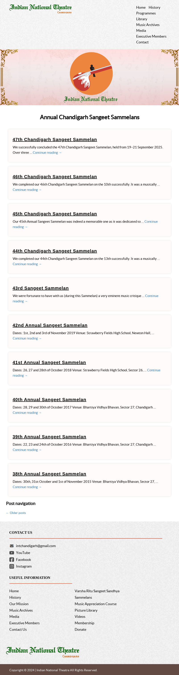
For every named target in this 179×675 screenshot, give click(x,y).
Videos (80, 616)
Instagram (24, 566)
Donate (80, 629)
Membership (84, 623)
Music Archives (21, 610)
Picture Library (86, 610)
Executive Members (24, 623)
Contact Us (18, 629)
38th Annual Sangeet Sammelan (49, 473)
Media (14, 616)
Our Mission (19, 604)
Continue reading (47, 152)
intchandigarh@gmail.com (36, 546)
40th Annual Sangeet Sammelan (49, 399)
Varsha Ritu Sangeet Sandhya (97, 591)
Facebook (23, 560)
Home (14, 591)
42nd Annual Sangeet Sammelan (50, 325)
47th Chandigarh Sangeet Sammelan (55, 139)
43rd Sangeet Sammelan (41, 288)
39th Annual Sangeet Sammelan (49, 436)
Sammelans (83, 597)
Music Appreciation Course (96, 604)
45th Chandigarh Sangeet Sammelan (55, 213)
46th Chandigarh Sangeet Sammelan (55, 176)
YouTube (23, 553)
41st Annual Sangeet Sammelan (49, 362)
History (15, 597)
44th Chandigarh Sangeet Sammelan (55, 251)
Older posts (16, 513)
